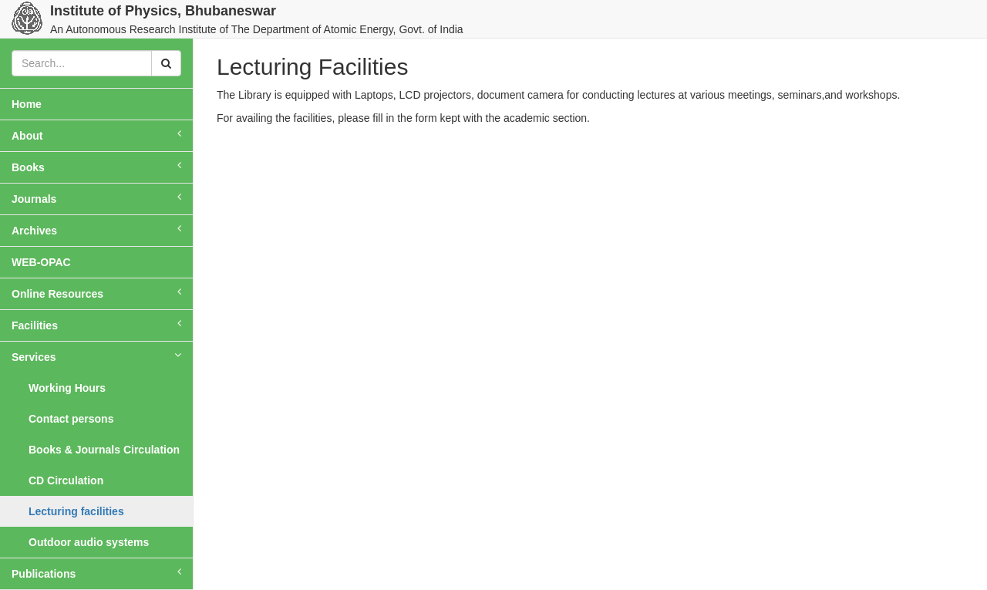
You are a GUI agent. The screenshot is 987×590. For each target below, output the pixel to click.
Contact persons (71, 419)
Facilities (96, 325)
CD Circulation (66, 480)
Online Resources (96, 293)
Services (96, 356)
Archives (96, 230)
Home (48, 103)
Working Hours (67, 388)
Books (96, 167)
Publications (96, 573)
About (96, 135)
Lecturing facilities (76, 511)
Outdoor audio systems (89, 542)
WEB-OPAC (41, 262)
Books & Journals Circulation (104, 449)
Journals (96, 198)
